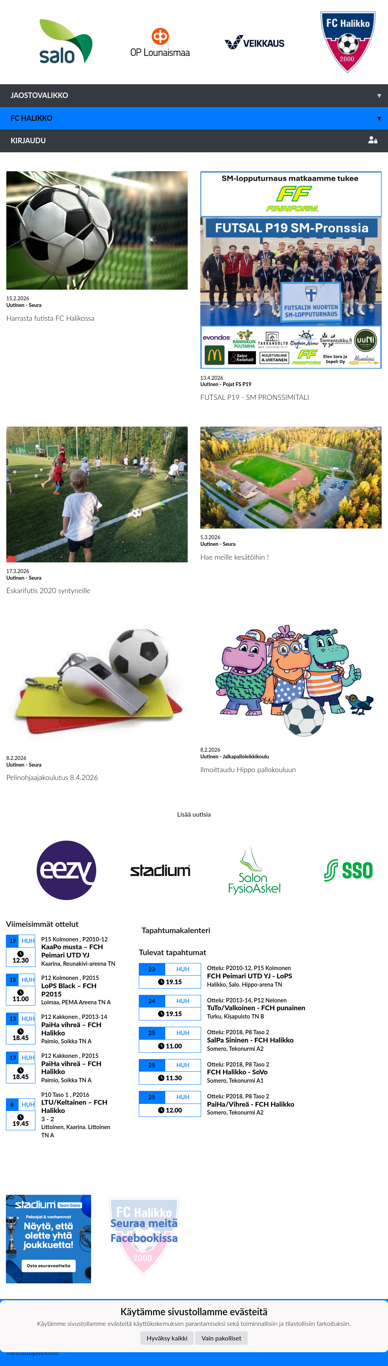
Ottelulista (25, 1152)
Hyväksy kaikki (167, 1338)
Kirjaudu (194, 140)
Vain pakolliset (221, 1338)
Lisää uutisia (194, 814)
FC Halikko (199, 118)
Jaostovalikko (199, 95)
